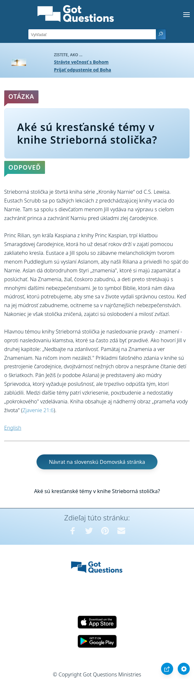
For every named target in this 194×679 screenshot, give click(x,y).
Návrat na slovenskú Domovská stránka (97, 461)
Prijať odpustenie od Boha (82, 70)
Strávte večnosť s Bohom (81, 62)
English (12, 427)
